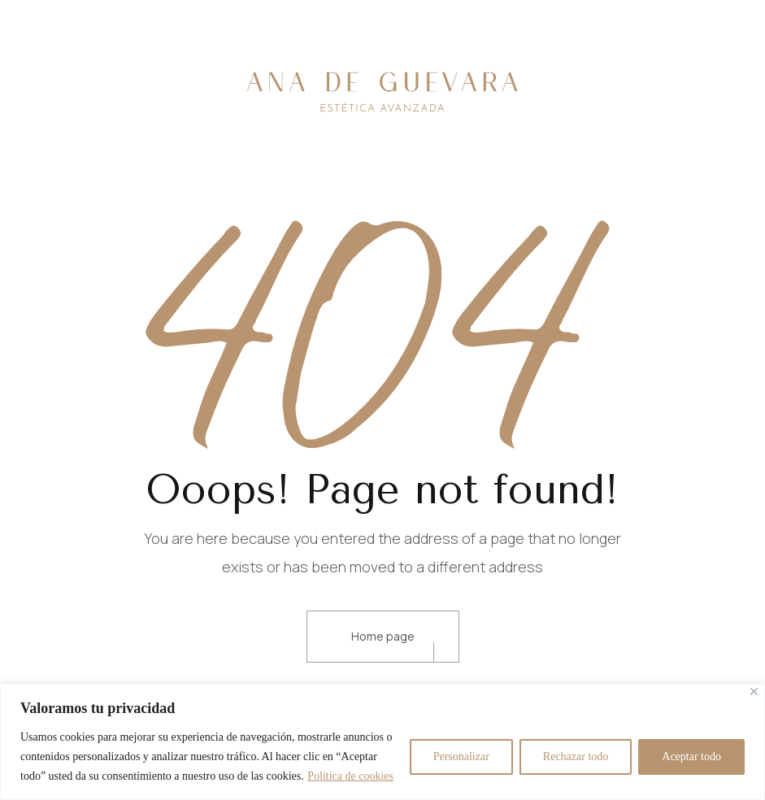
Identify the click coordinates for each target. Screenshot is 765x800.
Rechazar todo (575, 756)
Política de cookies (350, 776)
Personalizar (461, 756)
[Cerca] (754, 691)
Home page (383, 636)
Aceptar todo (691, 756)
